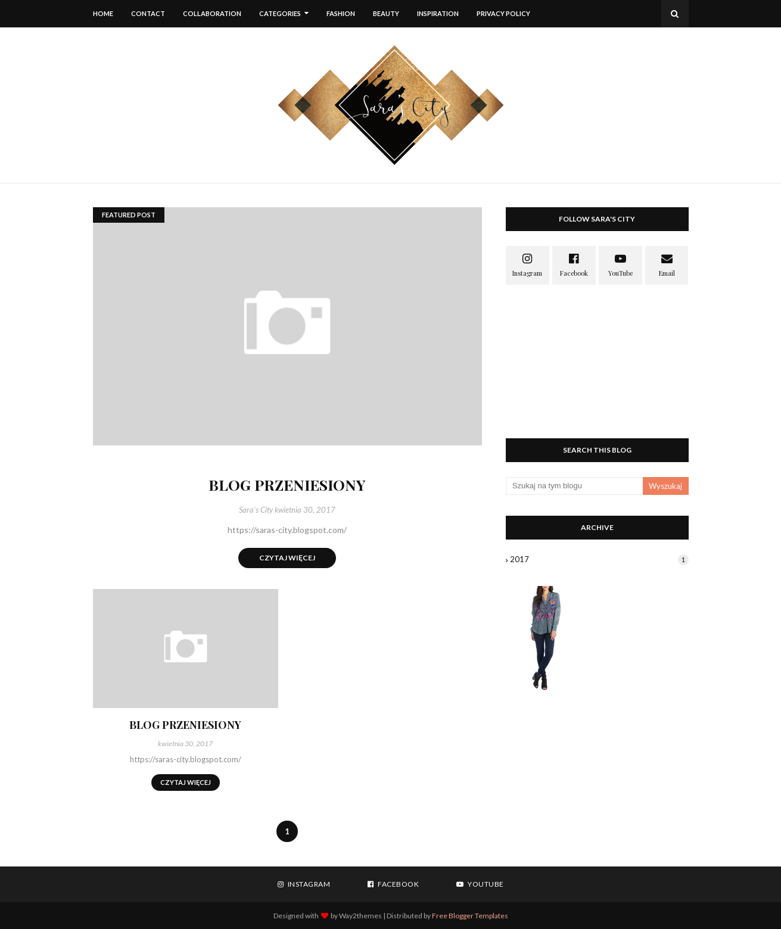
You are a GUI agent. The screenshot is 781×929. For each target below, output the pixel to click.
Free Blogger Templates (470, 915)
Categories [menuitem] (280, 13)
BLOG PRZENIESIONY (287, 484)
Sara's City (256, 510)
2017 (599, 559)
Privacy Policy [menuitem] (503, 13)
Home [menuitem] (103, 13)
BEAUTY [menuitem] (386, 13)
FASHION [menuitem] (340, 13)
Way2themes (360, 915)
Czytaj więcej (287, 557)
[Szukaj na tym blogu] (574, 486)
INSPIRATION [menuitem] (438, 13)
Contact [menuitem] (148, 13)
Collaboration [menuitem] (212, 13)
